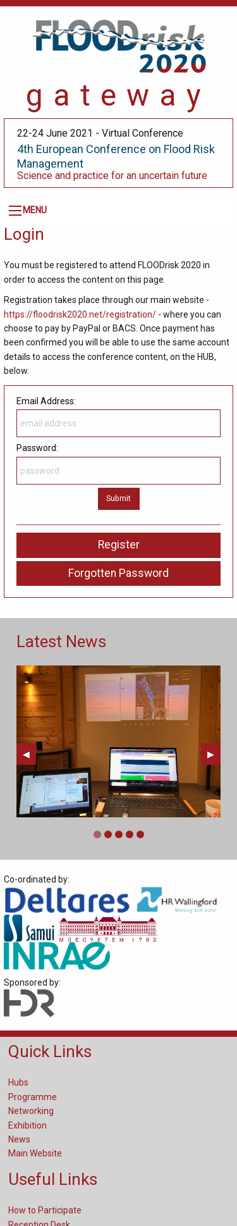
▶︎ (214, 754)
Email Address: (118, 416)
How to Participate (45, 1210)
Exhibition (27, 1125)
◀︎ (29, 754)
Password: (118, 463)
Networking (31, 1111)
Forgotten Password (118, 573)
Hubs (18, 1082)
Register (119, 544)
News (19, 1139)
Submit (118, 498)
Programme (32, 1097)
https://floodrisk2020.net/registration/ (80, 314)
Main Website (35, 1153)
